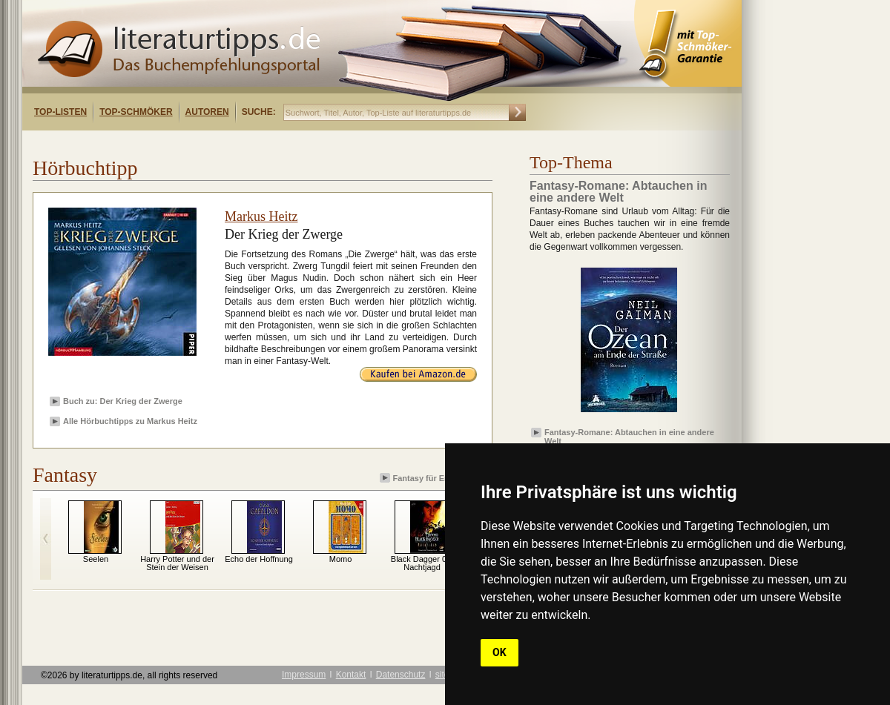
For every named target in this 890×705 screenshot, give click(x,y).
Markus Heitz (261, 216)
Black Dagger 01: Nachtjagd (422, 563)
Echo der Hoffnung (259, 559)
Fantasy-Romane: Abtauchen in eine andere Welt (629, 436)
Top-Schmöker (135, 112)
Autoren (207, 112)
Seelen (95, 559)
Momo (340, 559)
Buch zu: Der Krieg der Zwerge (122, 401)
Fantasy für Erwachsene (434, 478)
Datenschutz (401, 674)
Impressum (304, 674)
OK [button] (499, 652)
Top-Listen (60, 112)
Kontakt (351, 674)
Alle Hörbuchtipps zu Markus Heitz (130, 421)
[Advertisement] (213, 143)
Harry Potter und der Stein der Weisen (177, 563)
